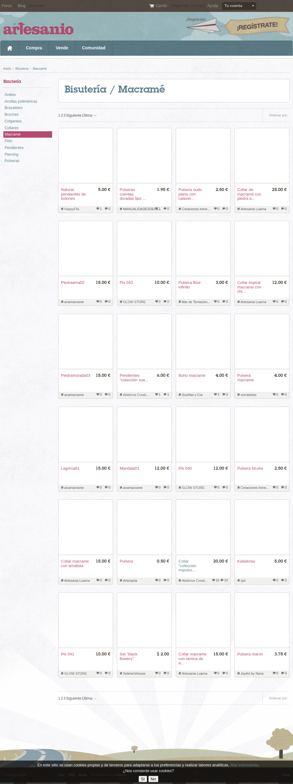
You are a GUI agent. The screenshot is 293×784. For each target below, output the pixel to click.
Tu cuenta (233, 6)
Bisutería (21, 68)
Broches (12, 114)
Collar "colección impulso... (187, 565)
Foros (7, 6)
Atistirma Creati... (136, 395)
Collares (12, 128)
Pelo (8, 141)
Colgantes (13, 121)
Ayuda (212, 6)
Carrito (162, 6)
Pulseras (12, 161)
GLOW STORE (134, 302)
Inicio (9, 48)
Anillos (10, 95)
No (153, 779)
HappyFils (71, 209)
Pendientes (14, 148)
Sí (143, 779)
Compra (34, 47)
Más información (244, 765)
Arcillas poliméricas (21, 101)
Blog (21, 6)
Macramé (40, 68)
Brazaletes (14, 108)
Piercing (11, 154)
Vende (62, 47)
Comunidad (93, 47)
